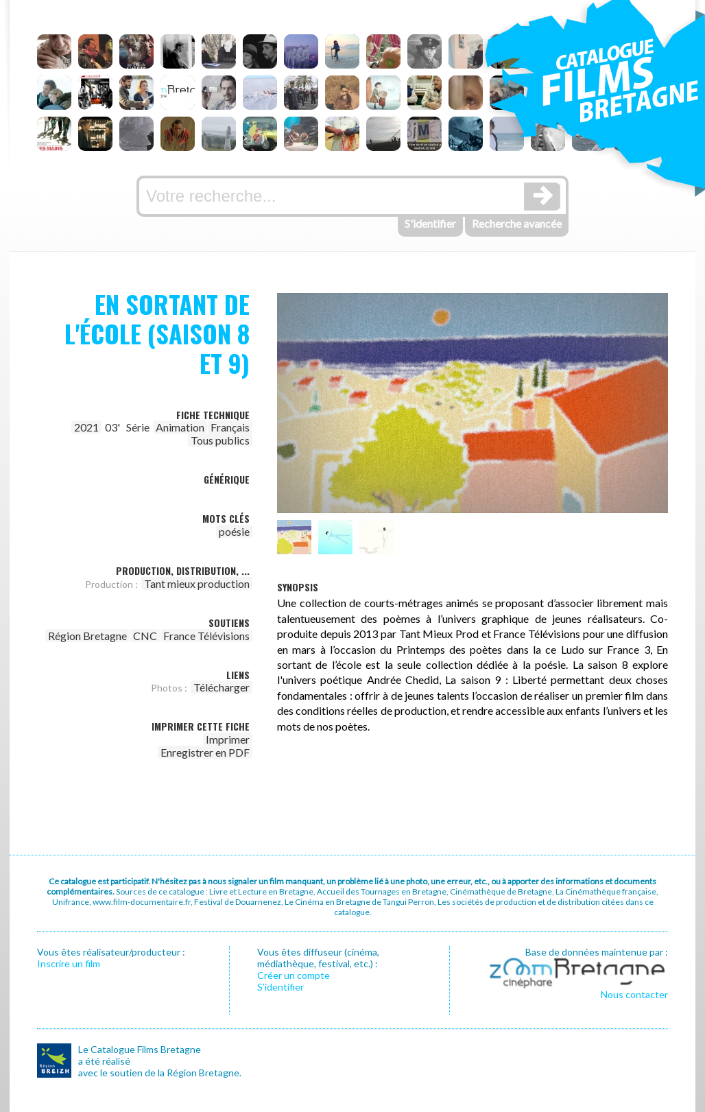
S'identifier (430, 223)
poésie (234, 531)
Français (230, 427)
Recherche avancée (517, 223)
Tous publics (220, 440)
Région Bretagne (87, 635)
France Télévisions (206, 635)
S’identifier (280, 987)
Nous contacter (634, 994)
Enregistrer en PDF (205, 752)
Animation (180, 427)
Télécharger (221, 687)
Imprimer (228, 739)
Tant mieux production (197, 583)
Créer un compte (293, 975)
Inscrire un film (68, 963)
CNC (145, 635)
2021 (86, 427)
